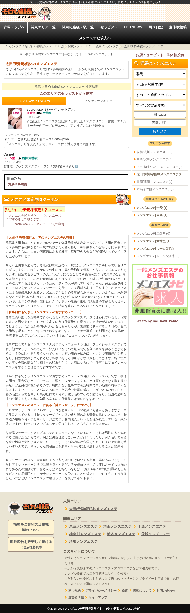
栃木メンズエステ (118, 534)
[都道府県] (160, 73)
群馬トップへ (14, 27)
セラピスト (109, 27)
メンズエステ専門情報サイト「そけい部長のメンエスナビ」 (104, 608)
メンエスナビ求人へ (95, 38)
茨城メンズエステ (152, 534)
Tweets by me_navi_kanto (156, 321)
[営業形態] (160, 105)
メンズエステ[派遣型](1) (153, 241)
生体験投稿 (178, 27)
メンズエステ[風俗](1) (152, 215)
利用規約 (72, 590)
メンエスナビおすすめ (34, 101)
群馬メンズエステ (107, 46)
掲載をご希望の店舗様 (31, 527)
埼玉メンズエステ (115, 527)
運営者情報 (73, 597)
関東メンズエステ (79, 46)
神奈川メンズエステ (82, 534)
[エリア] (160, 84)
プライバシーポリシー (99, 590)
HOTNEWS (133, 27)
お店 (139, 55)
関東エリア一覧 (43, 27)
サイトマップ (96, 597)
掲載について (140, 590)
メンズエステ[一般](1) (152, 207)
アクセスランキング (98, 101)
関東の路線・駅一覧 (78, 27)
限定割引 (160, 122)
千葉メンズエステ (149, 527)
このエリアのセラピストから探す (66, 93)
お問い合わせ (163, 590)
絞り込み (160, 131)
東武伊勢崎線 (17, 184)
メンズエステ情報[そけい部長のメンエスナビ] (34, 46)
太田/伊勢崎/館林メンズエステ (90, 509)
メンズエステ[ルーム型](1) (155, 248)
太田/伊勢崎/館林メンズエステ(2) (160, 174)
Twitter (160, 114)
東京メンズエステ (80, 527)
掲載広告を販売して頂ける (31, 545)
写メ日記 (156, 27)
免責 (122, 590)
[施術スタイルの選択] (160, 94)
